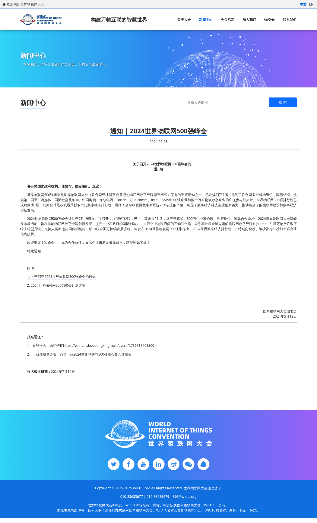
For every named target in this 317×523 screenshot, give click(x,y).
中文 (303, 4)
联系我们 (290, 19)
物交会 (269, 19)
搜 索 (283, 102)
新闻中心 (206, 19)
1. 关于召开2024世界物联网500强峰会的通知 (61, 276)
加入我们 (249, 19)
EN (311, 4)
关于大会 (184, 19)
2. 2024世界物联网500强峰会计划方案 (56, 285)
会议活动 (227, 19)
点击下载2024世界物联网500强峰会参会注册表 (95, 354)
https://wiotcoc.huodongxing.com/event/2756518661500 (108, 345)
